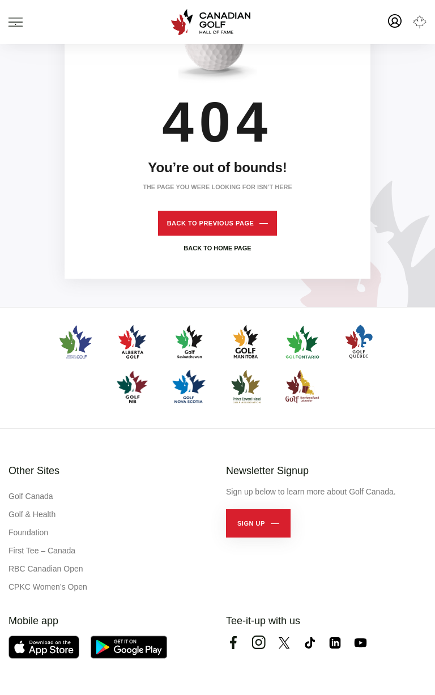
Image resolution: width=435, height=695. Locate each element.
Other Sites (33, 470)
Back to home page (217, 248)
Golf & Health (32, 514)
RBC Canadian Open (45, 568)
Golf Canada (30, 496)
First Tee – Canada (41, 550)
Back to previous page (210, 223)
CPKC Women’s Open (47, 586)
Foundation (28, 532)
